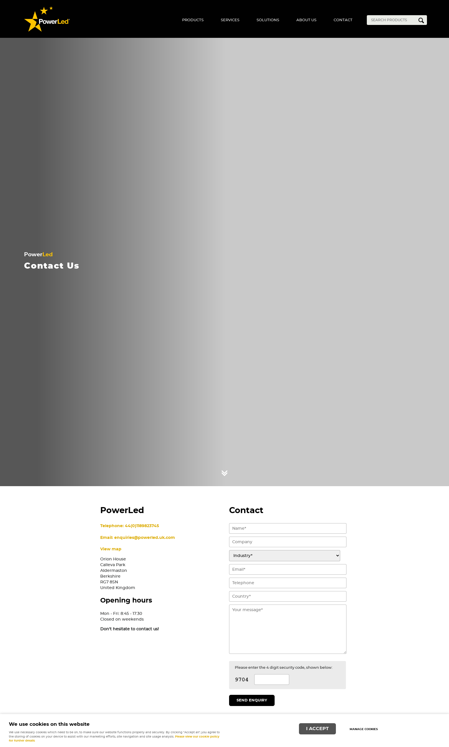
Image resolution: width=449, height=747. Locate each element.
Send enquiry (252, 700)
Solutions (268, 20)
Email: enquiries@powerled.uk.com (137, 537)
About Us (306, 20)
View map (110, 549)
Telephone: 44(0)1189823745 (129, 526)
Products (193, 20)
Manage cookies (364, 729)
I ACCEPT (317, 729)
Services (230, 20)
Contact (343, 20)
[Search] (392, 20)
